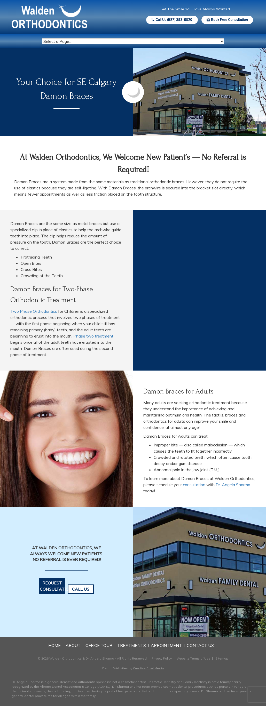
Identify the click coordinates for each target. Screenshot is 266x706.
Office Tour (98, 645)
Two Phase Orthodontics (33, 311)
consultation (194, 484)
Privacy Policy (162, 658)
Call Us (80, 589)
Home (54, 645)
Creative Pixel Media (148, 668)
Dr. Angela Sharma (233, 484)
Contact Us (200, 645)
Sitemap (221, 658)
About (73, 645)
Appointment (166, 645)
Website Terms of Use (193, 658)
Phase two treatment (93, 336)
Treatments (131, 645)
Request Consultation (52, 586)
